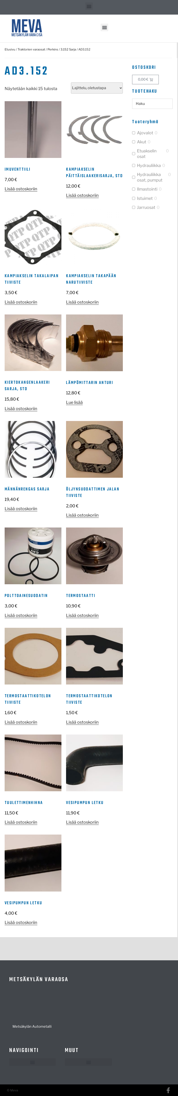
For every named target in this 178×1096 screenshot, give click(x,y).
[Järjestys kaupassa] (97, 88)
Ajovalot (145, 132)
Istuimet (145, 198)
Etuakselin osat (147, 153)
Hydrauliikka (149, 165)
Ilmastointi (147, 189)
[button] (89, 6)
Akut (141, 141)
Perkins (53, 49)
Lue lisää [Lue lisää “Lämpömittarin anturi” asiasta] (74, 402)
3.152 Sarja (68, 49)
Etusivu (10, 49)
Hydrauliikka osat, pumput (149, 177)
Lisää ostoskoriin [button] (21, 188)
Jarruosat (146, 207)
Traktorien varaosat (31, 49)
